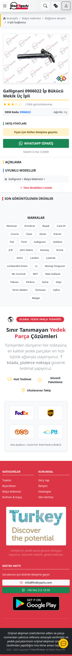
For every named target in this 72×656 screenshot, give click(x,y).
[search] (45, 6)
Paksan (14, 282)
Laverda (50, 258)
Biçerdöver (9, 486)
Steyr (59, 282)
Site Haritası (46, 497)
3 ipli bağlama (16, 22)
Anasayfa (10, 18)
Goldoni (57, 242)
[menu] (5, 6)
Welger (36, 298)
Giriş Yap (43, 480)
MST (35, 274)
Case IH (61, 226)
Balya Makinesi (11, 491)
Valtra (56, 290)
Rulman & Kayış (12, 497)
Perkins (30, 282)
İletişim (43, 486)
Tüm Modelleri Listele (36, 188)
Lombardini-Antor (17, 266)
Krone (59, 250)
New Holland (52, 274)
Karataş (44, 250)
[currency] (55, 6)
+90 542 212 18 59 (36, 590)
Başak (45, 226)
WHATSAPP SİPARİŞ (36, 143)
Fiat (12, 242)
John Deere (26, 250)
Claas (29, 234)
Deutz (43, 234)
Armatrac (29, 226)
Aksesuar (11, 226)
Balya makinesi (31, 18)
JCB (10, 250)
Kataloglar (44, 491)
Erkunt (57, 234)
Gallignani (40, 242)
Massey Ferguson (55, 266)
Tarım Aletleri (20, 290)
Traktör (6, 480)
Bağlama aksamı (55, 18)
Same (45, 282)
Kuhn (20, 258)
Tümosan (40, 290)
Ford (24, 242)
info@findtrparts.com (36, 582)
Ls (36, 266)
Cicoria (15, 234)
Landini (34, 258)
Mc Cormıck (19, 274)
